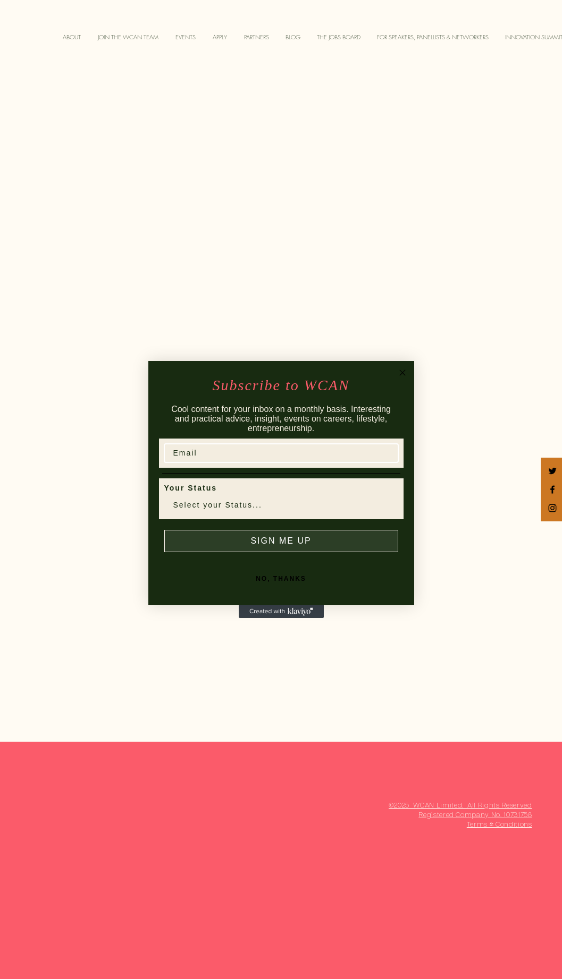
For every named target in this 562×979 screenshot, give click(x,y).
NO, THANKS (281, 578)
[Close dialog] (402, 372)
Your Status (190, 488)
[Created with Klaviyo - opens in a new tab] (281, 611)
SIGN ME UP (280, 540)
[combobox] (278, 504)
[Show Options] (388, 504)
